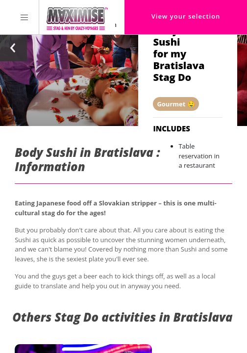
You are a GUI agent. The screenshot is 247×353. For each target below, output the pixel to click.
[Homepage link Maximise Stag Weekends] (77, 17)
